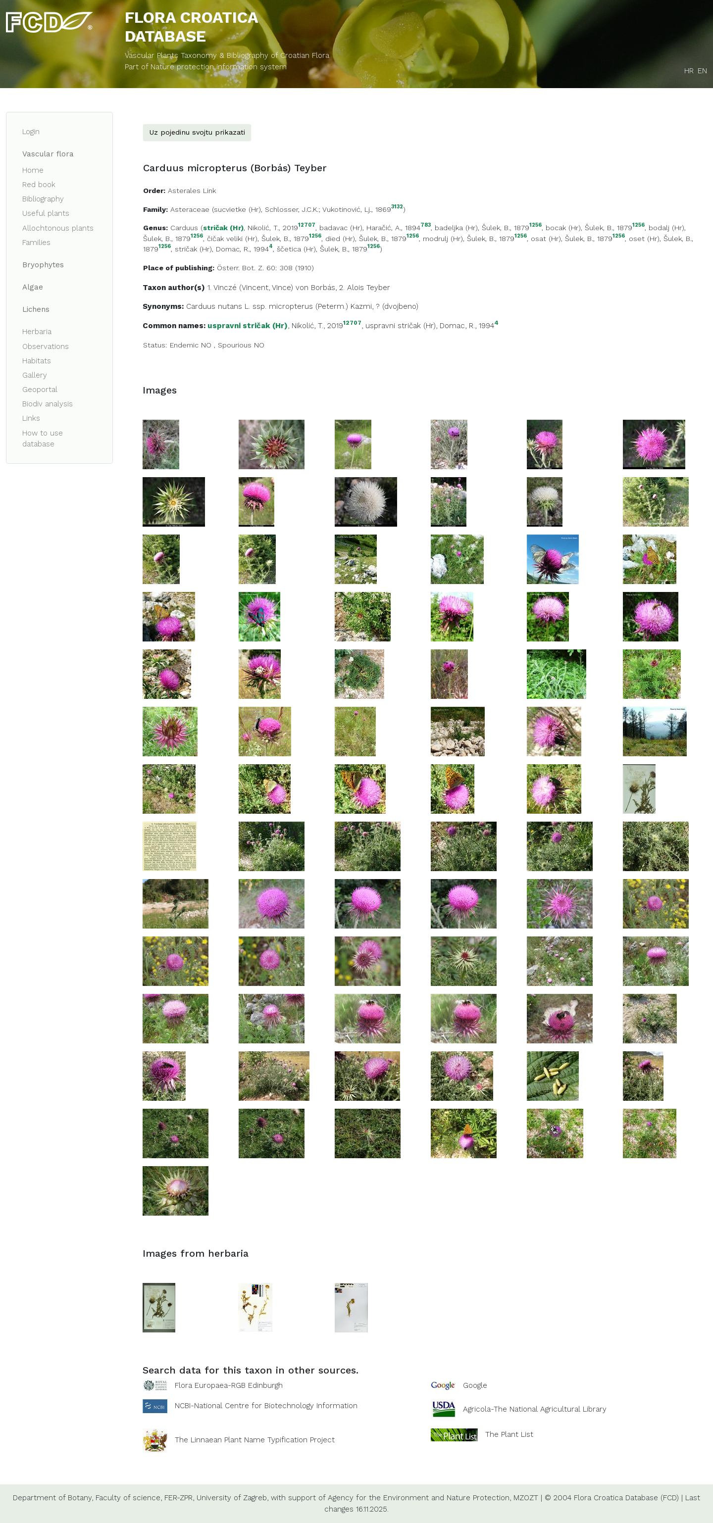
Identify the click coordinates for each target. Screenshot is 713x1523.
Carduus (184, 228)
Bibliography (43, 199)
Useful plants (45, 213)
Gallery (34, 375)
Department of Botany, (53, 1497)
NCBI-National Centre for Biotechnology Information (266, 1405)
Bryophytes (43, 264)
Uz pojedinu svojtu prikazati (197, 132)
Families (36, 242)
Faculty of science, (129, 1497)
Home (33, 170)
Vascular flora (48, 153)
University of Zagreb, (232, 1497)
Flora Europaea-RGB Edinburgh (229, 1385)
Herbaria (36, 331)
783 (425, 225)
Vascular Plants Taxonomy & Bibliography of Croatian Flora (227, 55)
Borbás (323, 287)
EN (702, 70)
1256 (535, 225)
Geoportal (39, 389)
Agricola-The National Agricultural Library (535, 1409)
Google (475, 1385)
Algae (32, 287)
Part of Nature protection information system (206, 66)
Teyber (378, 287)
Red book (38, 184)
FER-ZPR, (179, 1497)
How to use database (42, 439)
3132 (397, 207)
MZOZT (525, 1497)
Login (31, 131)
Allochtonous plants (58, 228)
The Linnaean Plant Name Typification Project (255, 1440)
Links (31, 418)
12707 (306, 225)
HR (689, 70)
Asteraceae (189, 209)
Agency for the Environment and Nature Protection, (419, 1497)
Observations (45, 346)
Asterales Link (192, 191)
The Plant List (509, 1434)
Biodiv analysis (47, 403)
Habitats (36, 360)
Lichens (36, 309)
